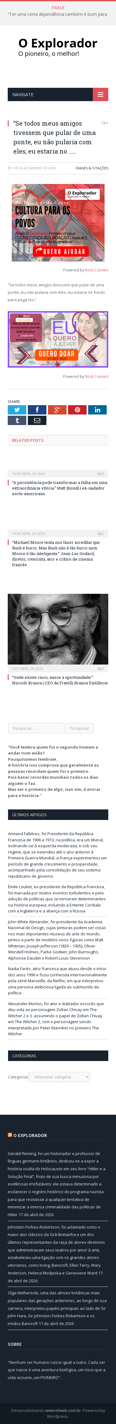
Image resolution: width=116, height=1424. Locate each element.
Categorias (18, 1077)
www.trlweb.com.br (63, 1410)
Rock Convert (96, 270)
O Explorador (30, 1135)
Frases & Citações (92, 168)
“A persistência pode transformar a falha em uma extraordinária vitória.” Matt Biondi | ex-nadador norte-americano (59, 488)
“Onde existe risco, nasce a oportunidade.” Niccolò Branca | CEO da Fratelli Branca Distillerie (60, 680)
